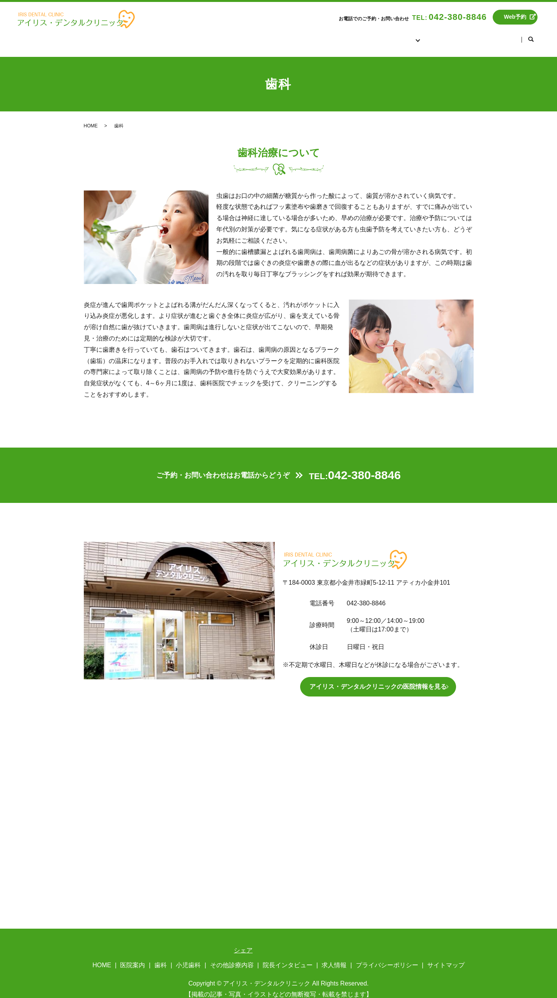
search (531, 35)
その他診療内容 (232, 956)
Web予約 (515, 17)
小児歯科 (188, 956)
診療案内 (387, 35)
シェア (243, 941)
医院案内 (343, 35)
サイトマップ (446, 956)
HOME (303, 35)
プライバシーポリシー (387, 956)
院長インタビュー (444, 35)
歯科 (160, 956)
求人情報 (499, 35)
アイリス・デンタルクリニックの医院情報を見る (378, 678)
